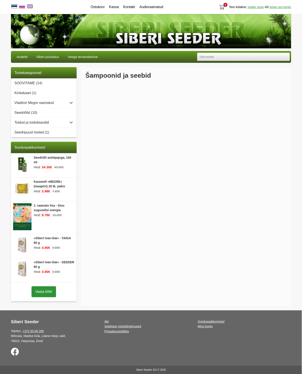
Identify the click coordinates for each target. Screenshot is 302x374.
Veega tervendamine (83, 57)
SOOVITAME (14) (28, 83)
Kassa (114, 7)
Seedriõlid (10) (25, 112)
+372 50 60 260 (33, 331)
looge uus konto (280, 7)
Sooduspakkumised (211, 321)
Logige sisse (256, 7)
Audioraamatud (151, 7)
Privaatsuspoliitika (116, 331)
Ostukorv (98, 7)
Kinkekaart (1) (25, 93)
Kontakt (129, 7)
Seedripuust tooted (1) (31, 132)
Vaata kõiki (43, 291)
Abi (106, 321)
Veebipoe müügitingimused (122, 326)
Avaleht (22, 57)
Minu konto (205, 326)
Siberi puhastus (47, 57)
